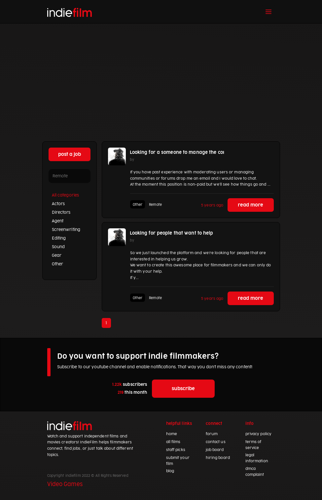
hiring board (218, 458)
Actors (58, 204)
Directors (61, 212)
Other (57, 264)
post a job (69, 154)
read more (250, 205)
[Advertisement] (161, 73)
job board (215, 450)
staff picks (175, 450)
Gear (56, 255)
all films (173, 442)
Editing (59, 238)
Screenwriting (66, 230)
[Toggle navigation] (268, 11)
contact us (216, 442)
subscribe (183, 388)
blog (170, 471)
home (171, 434)
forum (212, 434)
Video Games (65, 484)
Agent (58, 221)
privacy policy (258, 434)
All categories (65, 195)
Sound (58, 247)
